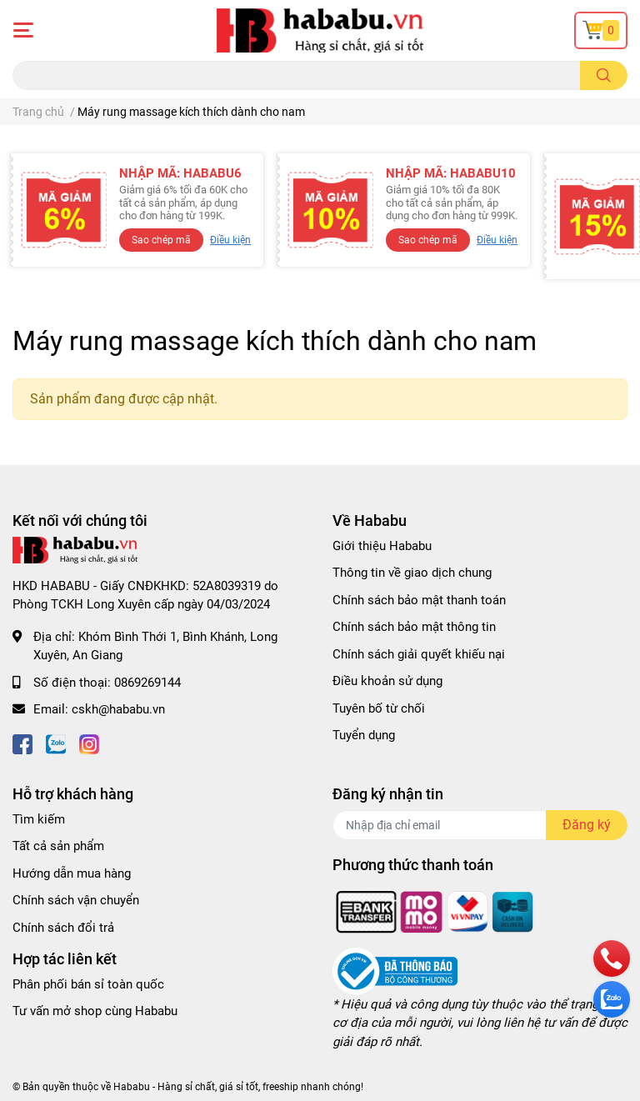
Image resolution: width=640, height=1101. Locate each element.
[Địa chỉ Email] (480, 825)
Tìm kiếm (38, 819)
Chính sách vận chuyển (75, 900)
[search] (604, 75)
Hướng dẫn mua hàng (71, 873)
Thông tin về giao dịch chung (412, 572)
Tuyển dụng (363, 735)
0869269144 (147, 682)
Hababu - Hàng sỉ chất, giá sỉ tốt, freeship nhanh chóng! (238, 1087)
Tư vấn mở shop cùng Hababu (95, 1010)
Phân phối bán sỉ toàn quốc (88, 984)
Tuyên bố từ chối (378, 708)
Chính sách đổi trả (63, 927)
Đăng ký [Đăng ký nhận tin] (586, 825)
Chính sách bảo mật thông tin (414, 626)
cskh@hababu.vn (118, 709)
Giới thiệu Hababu (382, 545)
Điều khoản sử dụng (387, 680)
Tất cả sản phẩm (58, 845)
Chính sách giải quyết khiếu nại (418, 654)
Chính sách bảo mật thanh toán (419, 600)
